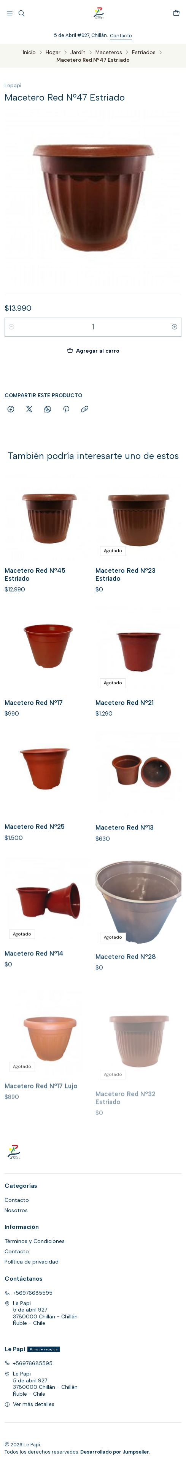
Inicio (29, 52)
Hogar (53, 52)
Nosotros (16, 1210)
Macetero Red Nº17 (34, 737)
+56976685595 (28, 1292)
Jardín (78, 52)
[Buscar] (21, 13)
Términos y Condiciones (35, 1241)
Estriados (144, 52)
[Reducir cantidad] (11, 327)
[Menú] (10, 13)
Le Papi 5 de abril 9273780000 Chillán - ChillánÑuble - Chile (41, 1313)
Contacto (121, 35)
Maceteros (108, 52)
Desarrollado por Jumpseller (114, 1452)
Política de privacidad (32, 1261)
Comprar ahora (93, 374)
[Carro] (176, 13)
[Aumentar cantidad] (174, 327)
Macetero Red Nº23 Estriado (125, 600)
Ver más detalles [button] (29, 1404)
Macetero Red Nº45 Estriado (35, 590)
